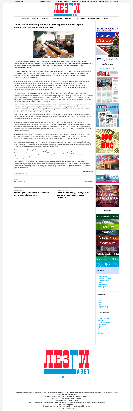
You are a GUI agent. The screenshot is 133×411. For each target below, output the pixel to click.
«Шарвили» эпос (103, 318)
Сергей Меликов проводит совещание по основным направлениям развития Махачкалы (73, 195)
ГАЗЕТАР (100, 270)
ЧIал (99, 331)
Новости (17, 173)
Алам (99, 300)
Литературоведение (104, 322)
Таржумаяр (101, 325)
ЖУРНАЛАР (101, 294)
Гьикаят (100, 320)
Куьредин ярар (102, 307)
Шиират (100, 333)
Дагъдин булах (102, 276)
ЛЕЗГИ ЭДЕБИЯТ (103, 312)
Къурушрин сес (103, 280)
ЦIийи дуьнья (102, 287)
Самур (99, 282)
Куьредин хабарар (104, 278)
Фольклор (101, 329)
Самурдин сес (102, 285)
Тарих (99, 327)
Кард (99, 305)
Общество (23, 173)
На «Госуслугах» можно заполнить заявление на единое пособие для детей (31, 193)
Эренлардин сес (103, 289)
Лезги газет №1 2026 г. (107, 68)
